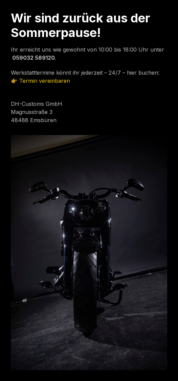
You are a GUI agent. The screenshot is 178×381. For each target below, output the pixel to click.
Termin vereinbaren (44, 80)
